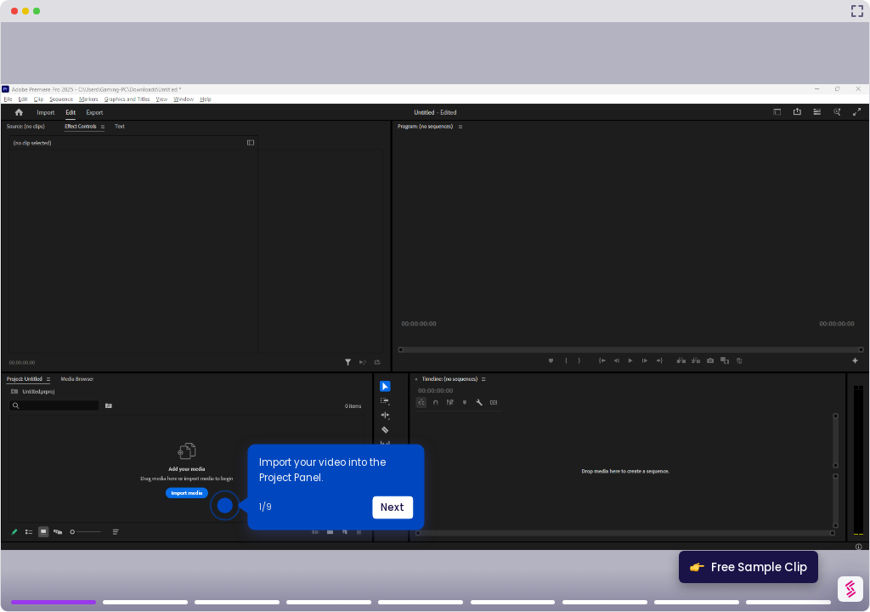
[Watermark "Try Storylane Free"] (850, 589)
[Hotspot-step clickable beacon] (225, 505)
